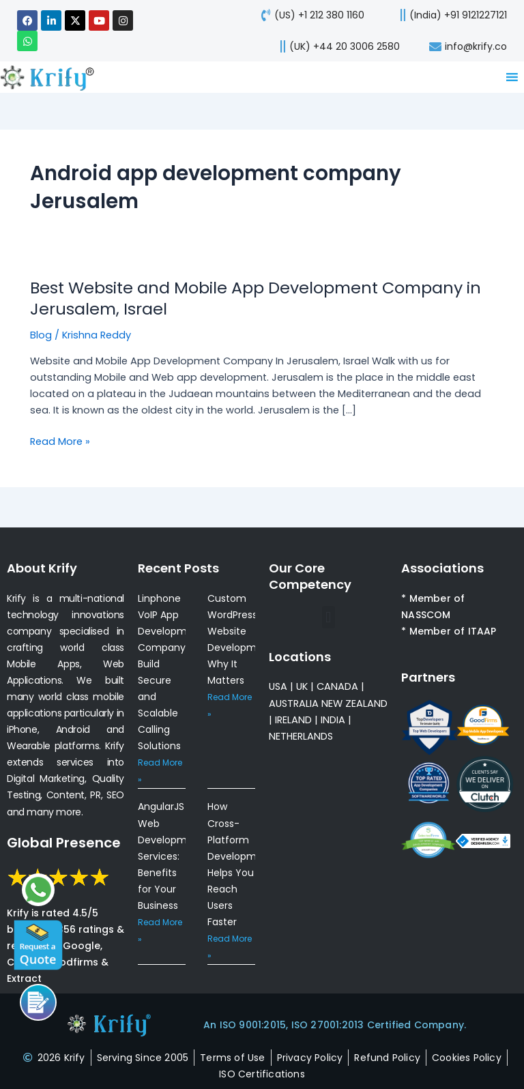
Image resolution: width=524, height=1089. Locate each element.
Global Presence (64, 842)
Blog (41, 335)
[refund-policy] (387, 1057)
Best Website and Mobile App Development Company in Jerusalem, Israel (255, 298)
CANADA (337, 686)
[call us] (448, 15)
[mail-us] (466, 46)
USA (278, 686)
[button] (328, 617)
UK (302, 686)
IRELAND (293, 720)
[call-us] (310, 15)
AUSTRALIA (294, 703)
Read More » (60, 440)
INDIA (333, 720)
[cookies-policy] (466, 1057)
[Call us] (38, 1002)
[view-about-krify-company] (52, 77)
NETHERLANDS (301, 736)
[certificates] (262, 1074)
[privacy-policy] (310, 1057)
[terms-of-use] (232, 1057)
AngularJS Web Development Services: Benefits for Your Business (170, 856)
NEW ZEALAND (354, 703)
